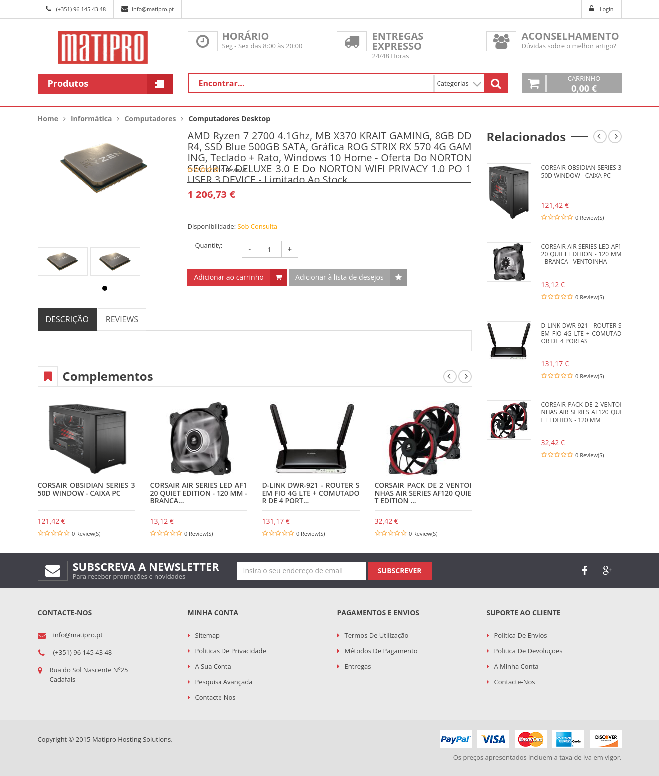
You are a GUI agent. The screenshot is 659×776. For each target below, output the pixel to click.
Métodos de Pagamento (381, 650)
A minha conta (516, 666)
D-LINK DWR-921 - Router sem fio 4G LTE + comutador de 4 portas (581, 333)
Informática (91, 118)
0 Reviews (233, 170)
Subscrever (400, 570)
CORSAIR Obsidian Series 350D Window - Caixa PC (86, 488)
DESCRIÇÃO (67, 319)
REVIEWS (122, 319)
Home (48, 118)
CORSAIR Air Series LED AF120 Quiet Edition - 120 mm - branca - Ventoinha (581, 254)
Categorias (459, 83)
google (608, 571)
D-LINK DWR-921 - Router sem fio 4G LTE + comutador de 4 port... (311, 492)
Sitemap (207, 635)
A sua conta (213, 666)
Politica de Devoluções (528, 650)
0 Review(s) (86, 533)
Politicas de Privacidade (230, 650)
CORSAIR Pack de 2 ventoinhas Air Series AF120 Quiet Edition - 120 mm (581, 412)
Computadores (150, 118)
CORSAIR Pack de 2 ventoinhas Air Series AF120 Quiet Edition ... (423, 492)
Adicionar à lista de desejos (339, 277)
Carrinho (584, 83)
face (585, 571)
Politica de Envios (520, 635)
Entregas (358, 666)
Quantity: (208, 245)
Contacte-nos (215, 697)
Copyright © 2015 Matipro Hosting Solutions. (105, 739)
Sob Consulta (257, 226)
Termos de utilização (377, 635)
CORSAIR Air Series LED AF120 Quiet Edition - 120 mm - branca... (198, 492)
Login (607, 9)
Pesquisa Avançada (224, 681)
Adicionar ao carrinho (228, 277)
